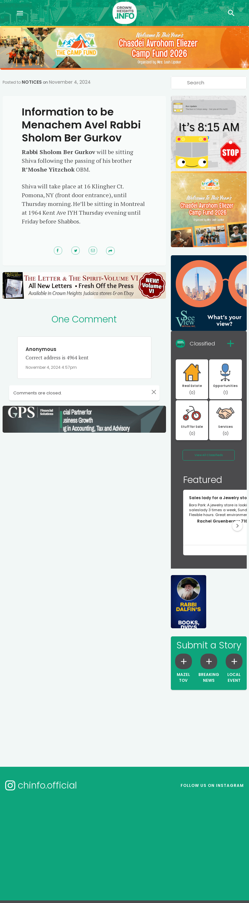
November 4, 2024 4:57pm (51, 367)
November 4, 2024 (70, 82)
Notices (32, 82)
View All (209, 455)
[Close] (145, 392)
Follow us (212, 785)
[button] (237, 526)
